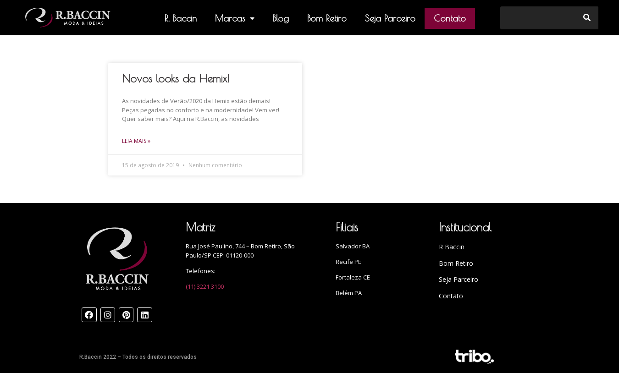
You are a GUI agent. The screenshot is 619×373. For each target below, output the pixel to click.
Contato (450, 18)
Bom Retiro (327, 18)
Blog (281, 18)
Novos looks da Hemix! (176, 78)
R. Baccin (181, 18)
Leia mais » (136, 141)
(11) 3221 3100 (205, 286)
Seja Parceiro (390, 18)
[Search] (586, 17)
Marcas (234, 18)
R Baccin (451, 246)
